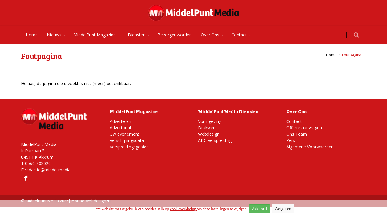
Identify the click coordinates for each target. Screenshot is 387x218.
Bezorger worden (175, 35)
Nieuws (54, 35)
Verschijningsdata (127, 140)
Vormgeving (209, 121)
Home (32, 35)
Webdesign (209, 134)
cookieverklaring (183, 208)
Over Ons (210, 35)
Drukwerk (207, 127)
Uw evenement (124, 134)
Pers (290, 140)
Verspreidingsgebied (129, 147)
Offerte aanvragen (304, 127)
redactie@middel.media (47, 170)
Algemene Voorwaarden (309, 147)
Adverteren (120, 121)
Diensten (136, 35)
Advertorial (120, 127)
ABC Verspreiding (215, 140)
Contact (239, 35)
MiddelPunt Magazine (94, 35)
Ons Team (296, 134)
